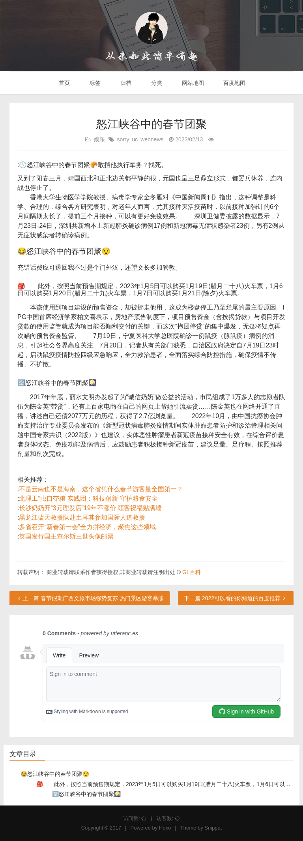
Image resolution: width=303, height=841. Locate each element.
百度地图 (234, 83)
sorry (123, 139)
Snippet (213, 828)
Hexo (165, 828)
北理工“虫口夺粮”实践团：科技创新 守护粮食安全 (88, 498)
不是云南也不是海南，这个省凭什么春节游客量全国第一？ (101, 489)
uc (135, 139)
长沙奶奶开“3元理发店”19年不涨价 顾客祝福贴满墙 (90, 508)
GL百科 (191, 572)
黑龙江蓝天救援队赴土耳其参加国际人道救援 (82, 517)
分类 (156, 83)
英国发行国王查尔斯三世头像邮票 (66, 536)
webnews (151, 139)
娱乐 (99, 139)
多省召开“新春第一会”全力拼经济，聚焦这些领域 (87, 527)
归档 (125, 83)
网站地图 (192, 83)
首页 (64, 83)
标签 (94, 83)
